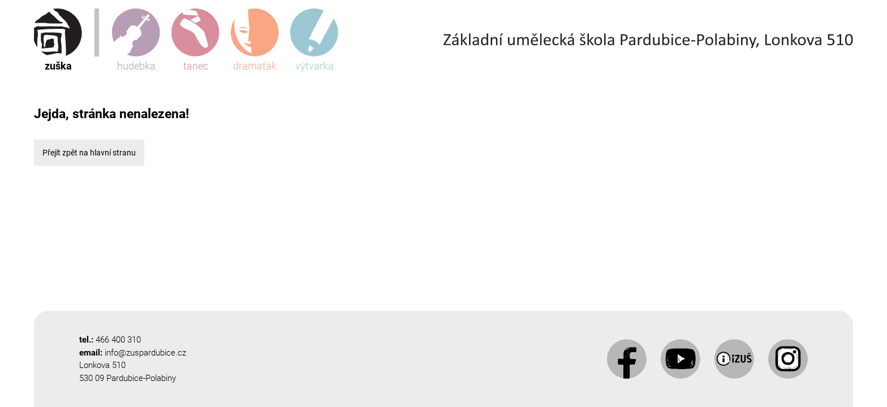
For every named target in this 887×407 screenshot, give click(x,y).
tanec (195, 40)
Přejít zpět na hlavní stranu (89, 152)
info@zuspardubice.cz (145, 353)
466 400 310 (118, 340)
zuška (58, 40)
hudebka (136, 40)
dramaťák (255, 40)
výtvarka (314, 40)
